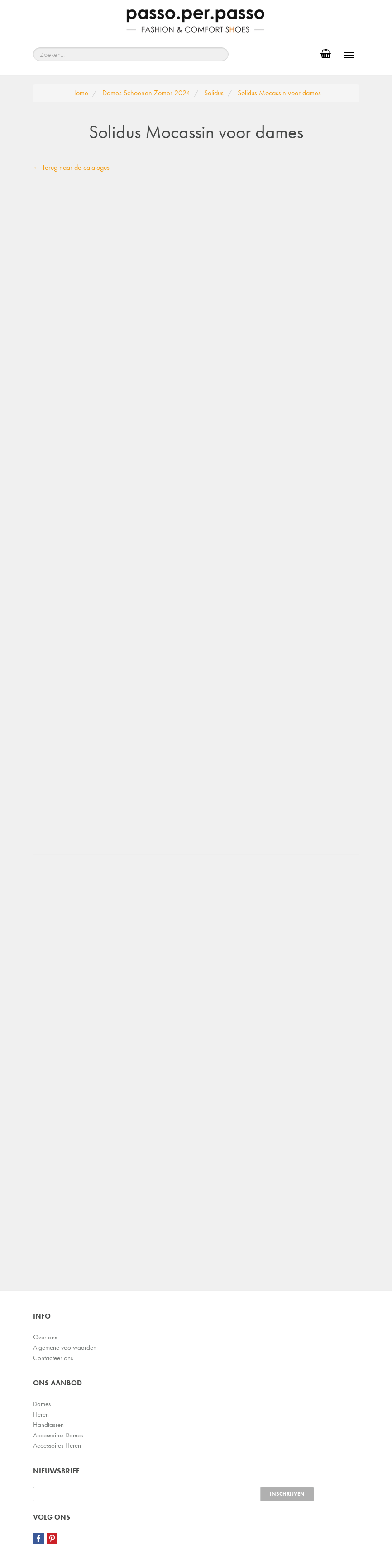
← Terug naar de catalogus (71, 167)
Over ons (45, 1337)
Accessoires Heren (57, 1445)
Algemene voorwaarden (64, 1347)
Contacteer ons (53, 1357)
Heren (41, 1414)
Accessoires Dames (58, 1435)
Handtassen (48, 1424)
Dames (42, 1403)
